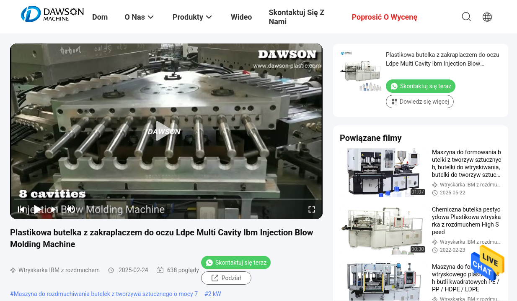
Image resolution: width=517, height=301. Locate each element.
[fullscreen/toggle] (311, 209)
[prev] (21, 209)
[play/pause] (37, 209)
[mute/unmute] (71, 209)
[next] (54, 209)
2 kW (214, 294)
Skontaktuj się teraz (235, 262)
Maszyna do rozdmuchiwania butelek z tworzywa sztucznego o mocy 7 (106, 294)
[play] (166, 131)
